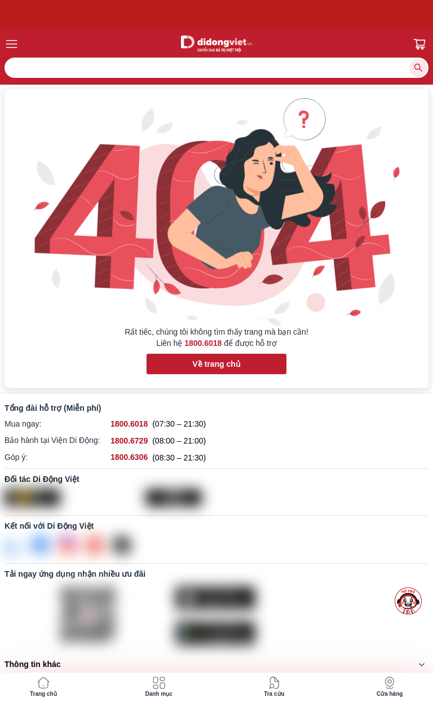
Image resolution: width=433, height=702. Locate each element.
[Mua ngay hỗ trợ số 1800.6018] (129, 424)
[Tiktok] (122, 545)
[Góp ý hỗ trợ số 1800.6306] (129, 457)
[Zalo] (14, 545)
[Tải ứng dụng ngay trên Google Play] (302, 633)
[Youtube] (95, 545)
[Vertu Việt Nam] (217, 497)
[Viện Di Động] (75, 497)
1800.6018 (203, 343)
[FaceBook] (41, 545)
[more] (408, 601)
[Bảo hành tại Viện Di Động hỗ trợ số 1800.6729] (129, 441)
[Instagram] (68, 545)
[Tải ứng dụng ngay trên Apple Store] (302, 598)
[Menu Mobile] (58, 44)
